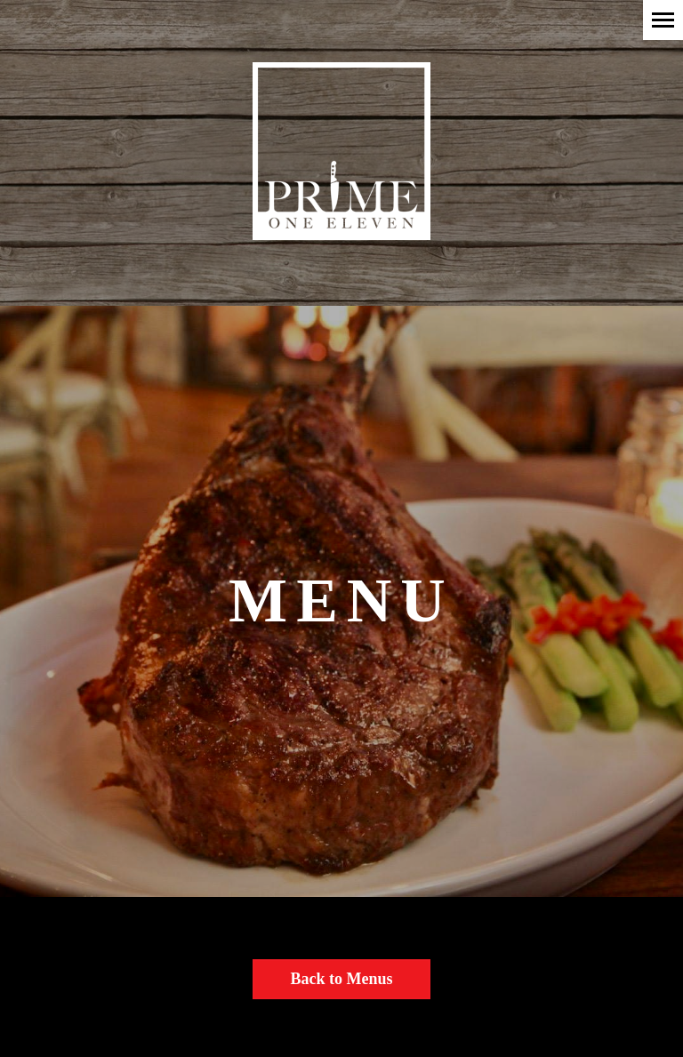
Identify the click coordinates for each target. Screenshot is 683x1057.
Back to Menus (341, 979)
